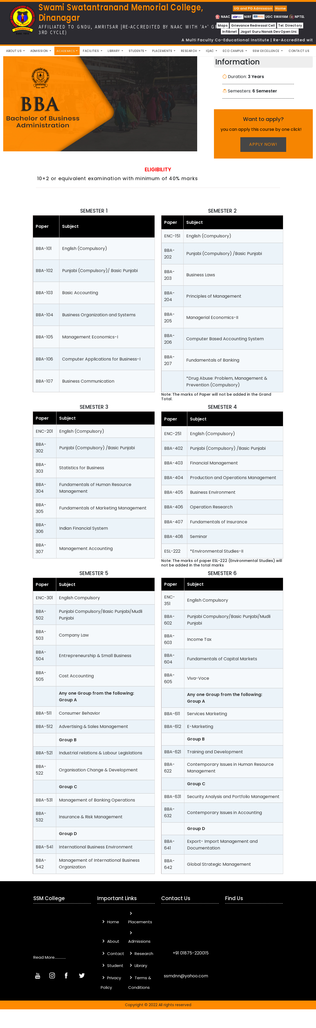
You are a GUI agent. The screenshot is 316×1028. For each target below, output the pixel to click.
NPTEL (296, 16)
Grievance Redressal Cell (253, 25)
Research (140, 953)
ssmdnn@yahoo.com (186, 976)
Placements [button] (162, 51)
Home (280, 8)
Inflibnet (229, 31)
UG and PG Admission (253, 8)
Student (112, 965)
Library (137, 965)
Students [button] (136, 51)
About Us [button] (14, 51)
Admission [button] (39, 51)
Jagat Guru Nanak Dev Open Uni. (268, 31)
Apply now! (263, 144)
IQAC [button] (210, 51)
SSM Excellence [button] (267, 51)
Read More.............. (49, 957)
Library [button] (114, 51)
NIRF (241, 16)
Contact (112, 953)
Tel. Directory (290, 25)
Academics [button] (65, 51)
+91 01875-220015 (190, 953)
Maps (223, 25)
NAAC (223, 16)
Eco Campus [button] (234, 51)
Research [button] (189, 51)
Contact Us (299, 51)
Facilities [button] (91, 51)
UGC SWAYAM (271, 16)
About (110, 941)
